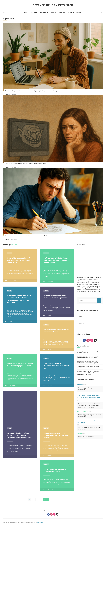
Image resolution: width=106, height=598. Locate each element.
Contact (79, 12)
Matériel (62, 12)
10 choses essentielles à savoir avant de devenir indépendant (56, 296)
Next (45, 537)
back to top (40, 560)
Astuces (34, 12)
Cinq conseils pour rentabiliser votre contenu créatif (56, 473)
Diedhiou (80, 384)
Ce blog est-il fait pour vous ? (86, 436)
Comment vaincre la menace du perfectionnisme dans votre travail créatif (27, 236)
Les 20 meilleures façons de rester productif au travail (55, 330)
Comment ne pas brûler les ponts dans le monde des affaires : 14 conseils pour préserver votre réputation (18, 298)
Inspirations (44, 12)
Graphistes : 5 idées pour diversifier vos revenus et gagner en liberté (17, 365)
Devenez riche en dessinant (53, 5)
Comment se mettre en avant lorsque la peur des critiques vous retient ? (26, 163)
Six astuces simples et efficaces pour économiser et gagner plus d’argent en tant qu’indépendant (33, 91)
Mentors (53, 12)
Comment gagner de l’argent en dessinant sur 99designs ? (89, 388)
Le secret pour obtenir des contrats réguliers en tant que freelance (89, 351)
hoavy (8, 94)
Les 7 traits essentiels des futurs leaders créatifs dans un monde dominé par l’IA (56, 260)
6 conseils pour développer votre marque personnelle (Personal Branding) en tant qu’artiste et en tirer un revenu (89, 405)
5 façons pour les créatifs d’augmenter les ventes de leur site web (56, 365)
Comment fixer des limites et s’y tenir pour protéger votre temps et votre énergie (19, 260)
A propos (71, 12)
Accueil (26, 12)
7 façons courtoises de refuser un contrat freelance (88, 367)
